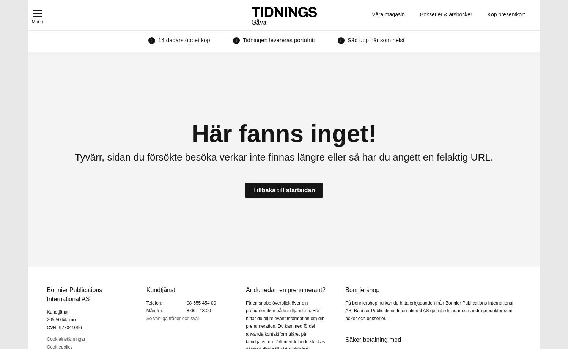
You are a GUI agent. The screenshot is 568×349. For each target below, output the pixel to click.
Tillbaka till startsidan (284, 190)
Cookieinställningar (66, 339)
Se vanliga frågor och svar (172, 318)
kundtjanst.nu (296, 310)
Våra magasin (388, 14)
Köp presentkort (506, 14)
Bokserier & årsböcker (446, 14)
